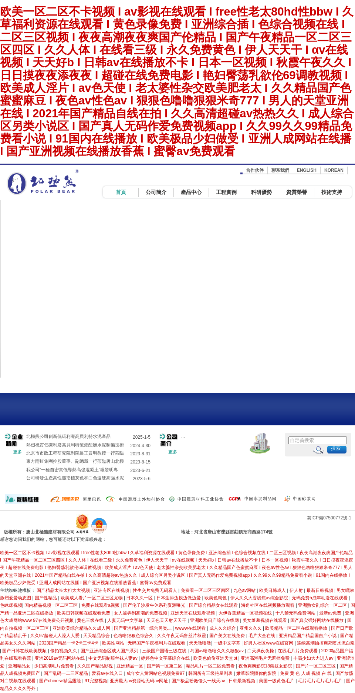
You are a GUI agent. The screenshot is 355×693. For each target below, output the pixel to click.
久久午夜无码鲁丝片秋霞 (182, 635)
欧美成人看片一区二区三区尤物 (92, 597)
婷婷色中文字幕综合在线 (166, 658)
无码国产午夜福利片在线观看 (157, 643)
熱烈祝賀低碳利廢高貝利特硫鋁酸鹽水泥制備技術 (75, 445)
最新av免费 (331, 613)
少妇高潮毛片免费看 (54, 666)
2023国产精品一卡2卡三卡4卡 (69, 643)
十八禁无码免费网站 (296, 613)
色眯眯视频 (11, 605)
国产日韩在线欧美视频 (25, 650)
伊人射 (297, 590)
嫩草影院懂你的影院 (256, 673)
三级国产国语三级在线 (164, 650)
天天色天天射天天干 (166, 620)
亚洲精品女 (19, 666)
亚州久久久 (251, 628)
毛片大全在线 (262, 635)
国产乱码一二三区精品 (66, 673)
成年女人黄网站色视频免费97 (156, 673)
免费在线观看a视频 (101, 605)
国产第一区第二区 (165, 666)
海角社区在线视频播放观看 (268, 605)
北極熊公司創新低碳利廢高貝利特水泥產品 (68, 436)
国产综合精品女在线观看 (214, 605)
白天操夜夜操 (261, 650)
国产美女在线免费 (227, 635)
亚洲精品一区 (130, 666)
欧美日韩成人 (273, 590)
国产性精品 (46, 597)
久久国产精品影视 (95, 666)
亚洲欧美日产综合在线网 (215, 620)
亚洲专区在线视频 (112, 590)
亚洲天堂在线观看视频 (193, 613)
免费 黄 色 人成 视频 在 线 (306, 673)
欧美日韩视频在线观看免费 (84, 613)
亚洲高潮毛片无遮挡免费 (266, 658)
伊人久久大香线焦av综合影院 (260, 597)
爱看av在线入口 (108, 673)
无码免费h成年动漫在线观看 (320, 597)
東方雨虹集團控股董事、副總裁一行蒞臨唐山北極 (75, 461)
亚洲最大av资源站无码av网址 (139, 680)
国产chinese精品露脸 (60, 680)
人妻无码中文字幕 (125, 620)
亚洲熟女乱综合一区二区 (323, 605)
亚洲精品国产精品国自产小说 (308, 635)
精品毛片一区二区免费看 (211, 666)
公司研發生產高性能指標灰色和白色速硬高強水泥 (75, 478)
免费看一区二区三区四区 (206, 590)
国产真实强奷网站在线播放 (317, 620)
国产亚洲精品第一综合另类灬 (143, 628)
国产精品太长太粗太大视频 (64, 590)
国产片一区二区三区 (316, 666)
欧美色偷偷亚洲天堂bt (215, 658)
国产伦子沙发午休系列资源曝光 (154, 605)
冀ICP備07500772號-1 (329, 517)
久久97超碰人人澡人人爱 (55, 635)
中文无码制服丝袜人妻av (113, 658)
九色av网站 (245, 590)
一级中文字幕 (227, 643)
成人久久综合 (223, 628)
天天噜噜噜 (200, 643)
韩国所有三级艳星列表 (211, 673)
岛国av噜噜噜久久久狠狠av (217, 650)
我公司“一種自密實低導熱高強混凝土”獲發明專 (72, 469)
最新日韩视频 (320, 590)
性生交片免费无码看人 (155, 590)
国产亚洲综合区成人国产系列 (110, 650)
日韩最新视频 (242, 680)
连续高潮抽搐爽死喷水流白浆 (326, 643)
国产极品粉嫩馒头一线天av (199, 680)
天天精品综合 (97, 635)
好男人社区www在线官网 (269, 643)
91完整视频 (96, 680)
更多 (17, 452)
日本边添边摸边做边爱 (179, 597)
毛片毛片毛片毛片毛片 (321, 680)
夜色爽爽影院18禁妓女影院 (266, 666)
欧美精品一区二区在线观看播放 (296, 628)
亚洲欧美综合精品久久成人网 (82, 628)
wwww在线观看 (191, 628)
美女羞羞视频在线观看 (265, 620)
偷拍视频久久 (64, 650)
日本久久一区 (140, 597)
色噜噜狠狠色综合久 (134, 635)
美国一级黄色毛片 (277, 680)
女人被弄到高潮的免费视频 (141, 613)
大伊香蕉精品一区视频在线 (246, 613)
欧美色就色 (216, 597)
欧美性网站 (113, 643)
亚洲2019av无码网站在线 (60, 658)
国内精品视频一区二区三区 (51, 605)
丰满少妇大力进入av (314, 658)
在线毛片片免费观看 (298, 650)
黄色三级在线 (91, 620)
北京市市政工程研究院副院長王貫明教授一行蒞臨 (75, 453)
